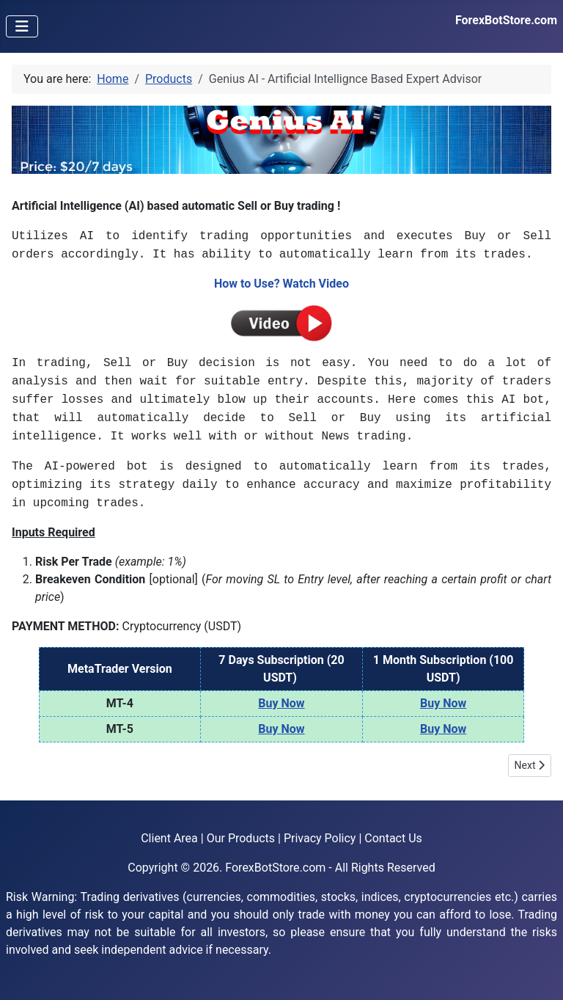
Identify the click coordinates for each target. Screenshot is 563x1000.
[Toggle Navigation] (22, 26)
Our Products (241, 838)
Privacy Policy (320, 838)
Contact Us (393, 838)
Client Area (169, 838)
